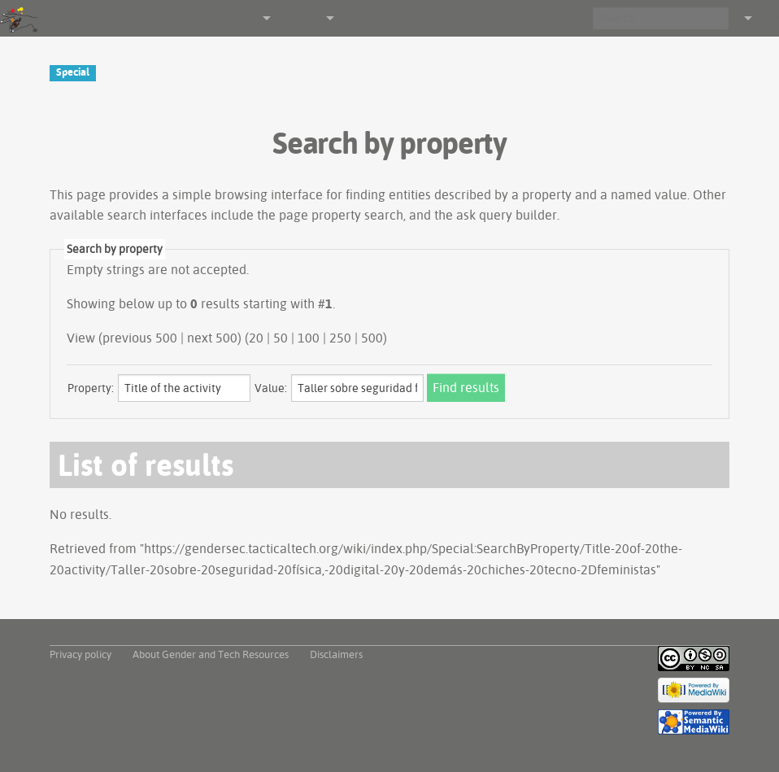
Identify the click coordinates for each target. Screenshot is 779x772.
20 (256, 337)
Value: (271, 388)
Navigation (234, 17)
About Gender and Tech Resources (211, 654)
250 (340, 337)
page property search (341, 215)
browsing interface (269, 194)
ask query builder (506, 215)
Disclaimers (336, 654)
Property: (90, 388)
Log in (765, 17)
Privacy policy (80, 654)
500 (372, 337)
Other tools (296, 17)
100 (309, 337)
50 (280, 337)
